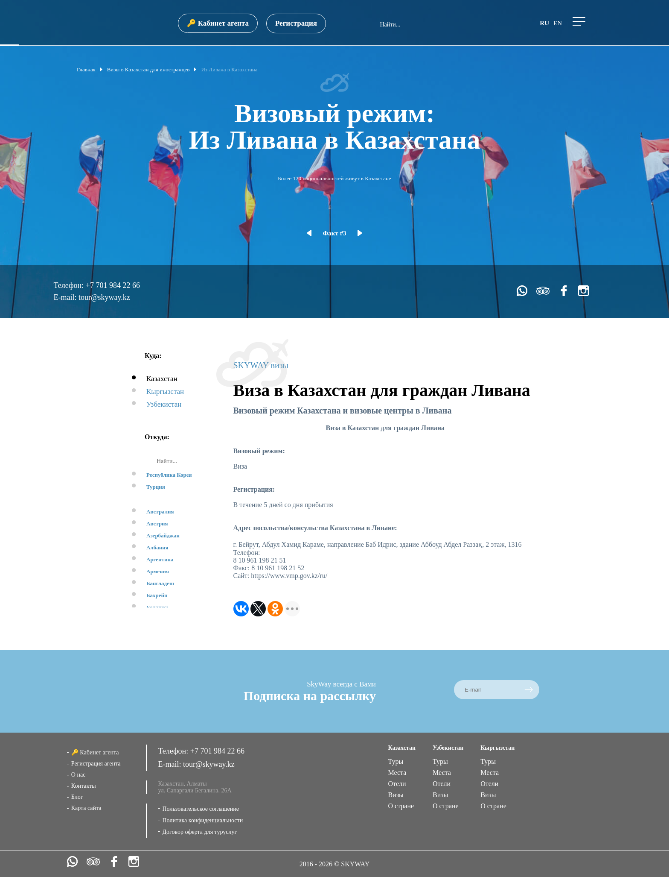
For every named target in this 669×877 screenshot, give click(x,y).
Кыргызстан (165, 391)
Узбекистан (163, 404)
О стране (401, 806)
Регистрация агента (96, 763)
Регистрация (296, 23)
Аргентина (159, 559)
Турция (155, 487)
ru (544, 23)
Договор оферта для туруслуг (199, 832)
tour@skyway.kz (104, 297)
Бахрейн (157, 595)
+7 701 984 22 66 (113, 285)
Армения (157, 571)
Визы (395, 794)
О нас (78, 774)
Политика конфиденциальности (202, 820)
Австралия (160, 511)
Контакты (83, 786)
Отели (397, 783)
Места (397, 772)
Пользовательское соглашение (200, 809)
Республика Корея (169, 475)
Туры (395, 761)
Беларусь (157, 607)
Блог (77, 797)
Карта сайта (86, 808)
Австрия (157, 523)
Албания (157, 547)
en (557, 23)
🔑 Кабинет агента (217, 23)
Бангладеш (160, 583)
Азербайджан (163, 535)
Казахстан (161, 379)
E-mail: (65, 297)
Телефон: (69, 285)
